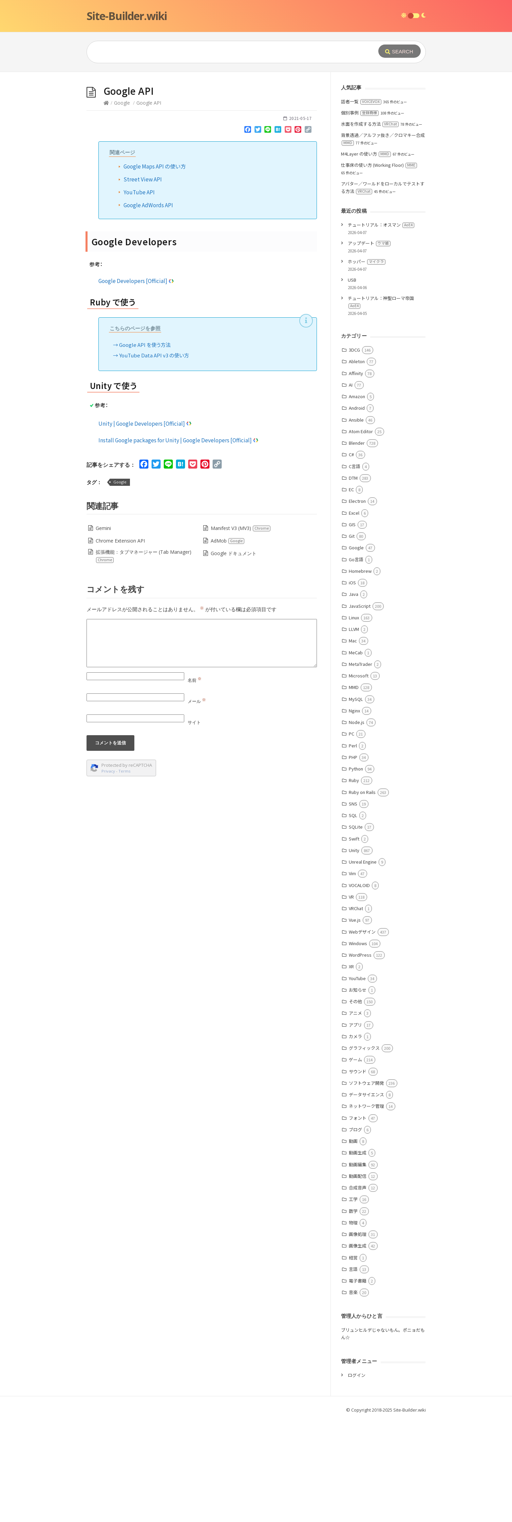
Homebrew (360, 673)
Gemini (103, 630)
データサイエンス (366, 1196)
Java (353, 696)
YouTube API (139, 294)
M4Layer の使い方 (366, 255)
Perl (353, 847)
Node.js (356, 824)
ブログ (355, 1231)
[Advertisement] (256, 123)
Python (356, 870)
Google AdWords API (148, 307)
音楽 (353, 1394)
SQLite (356, 928)
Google (122, 204)
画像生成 (357, 1347)
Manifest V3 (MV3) (241, 630)
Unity (354, 952)
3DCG (354, 451)
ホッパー (366, 363)
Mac (353, 742)
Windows (358, 1045)
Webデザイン (362, 1033)
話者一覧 (361, 203)
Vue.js (355, 1022)
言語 (353, 1371)
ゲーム (355, 1161)
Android (357, 510)
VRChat (356, 1010)
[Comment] (202, 745)
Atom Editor (361, 533)
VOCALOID (359, 987)
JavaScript (360, 708)
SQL (353, 917)
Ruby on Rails (362, 894)
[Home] (106, 204)
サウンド (357, 1173)
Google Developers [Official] (136, 382)
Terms (124, 872)
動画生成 (357, 1254)
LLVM (354, 731)
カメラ (355, 1138)
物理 (353, 1324)
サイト (194, 824)
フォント (357, 1220)
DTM (353, 580)
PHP (353, 859)
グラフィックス (364, 1150)
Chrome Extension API (120, 642)
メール (197, 803)
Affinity (356, 475)
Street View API (143, 281)
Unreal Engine (363, 963)
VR (351, 998)
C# (351, 556)
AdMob (228, 642)
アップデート (369, 345)
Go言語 (356, 661)
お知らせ (357, 1092)
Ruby (354, 882)
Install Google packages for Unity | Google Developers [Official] (178, 542)
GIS (352, 626)
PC (351, 835)
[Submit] (399, 51)
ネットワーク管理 (366, 1208)
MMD (354, 789)
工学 (353, 1301)
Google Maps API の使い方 (155, 268)
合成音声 (357, 1289)
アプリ (355, 1126)
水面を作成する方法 (370, 226)
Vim (352, 975)
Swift (354, 940)
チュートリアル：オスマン (381, 326)
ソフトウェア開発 (366, 1185)
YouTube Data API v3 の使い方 (154, 457)
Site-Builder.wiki (127, 15)
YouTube (357, 1080)
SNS (353, 905)
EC (351, 591)
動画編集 (357, 1266)
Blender (357, 545)
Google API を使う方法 (145, 446)
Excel (354, 615)
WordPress (360, 1057)
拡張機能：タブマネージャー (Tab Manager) (143, 658)
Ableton (357, 463)
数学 (353, 1313)
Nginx (354, 812)
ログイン (356, 1477)
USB (352, 381)
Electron (357, 603)
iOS (352, 684)
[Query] (222, 52)
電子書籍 (357, 1382)
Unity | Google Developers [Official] (145, 525)
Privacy (108, 872)
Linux (354, 719)
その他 (355, 1103)
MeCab (356, 754)
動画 (353, 1243)
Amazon (357, 498)
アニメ (355, 1115)
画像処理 (357, 1336)
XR (351, 1068)
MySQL (356, 801)
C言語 (354, 568)
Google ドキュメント (234, 655)
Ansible (356, 521)
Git (352, 638)
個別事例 (360, 214)
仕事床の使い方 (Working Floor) (379, 267)
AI (351, 486)
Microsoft (358, 777)
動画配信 (357, 1278)
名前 (195, 782)
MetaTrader (360, 766)
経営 (353, 1359)
